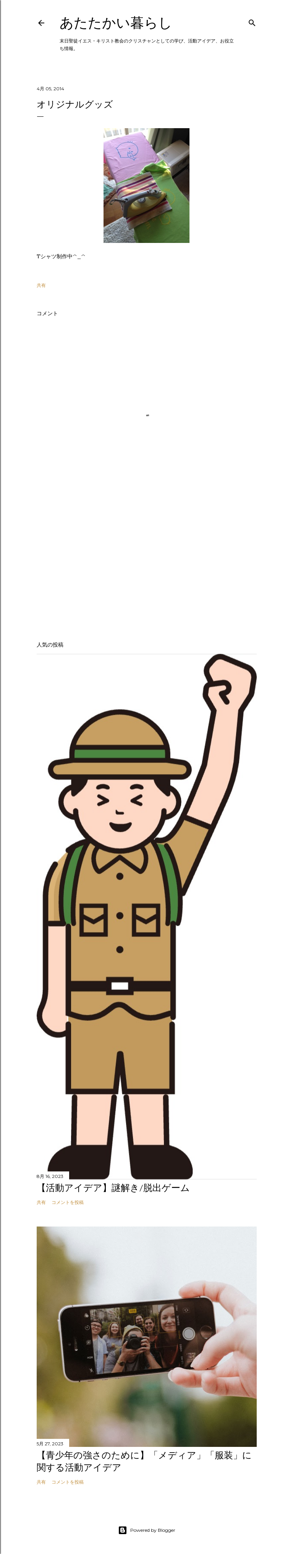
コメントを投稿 (68, 1202)
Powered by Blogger (146, 1530)
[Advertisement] (147, 568)
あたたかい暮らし (116, 23)
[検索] (252, 21)
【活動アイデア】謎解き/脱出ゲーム (113, 1188)
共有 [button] (41, 285)
